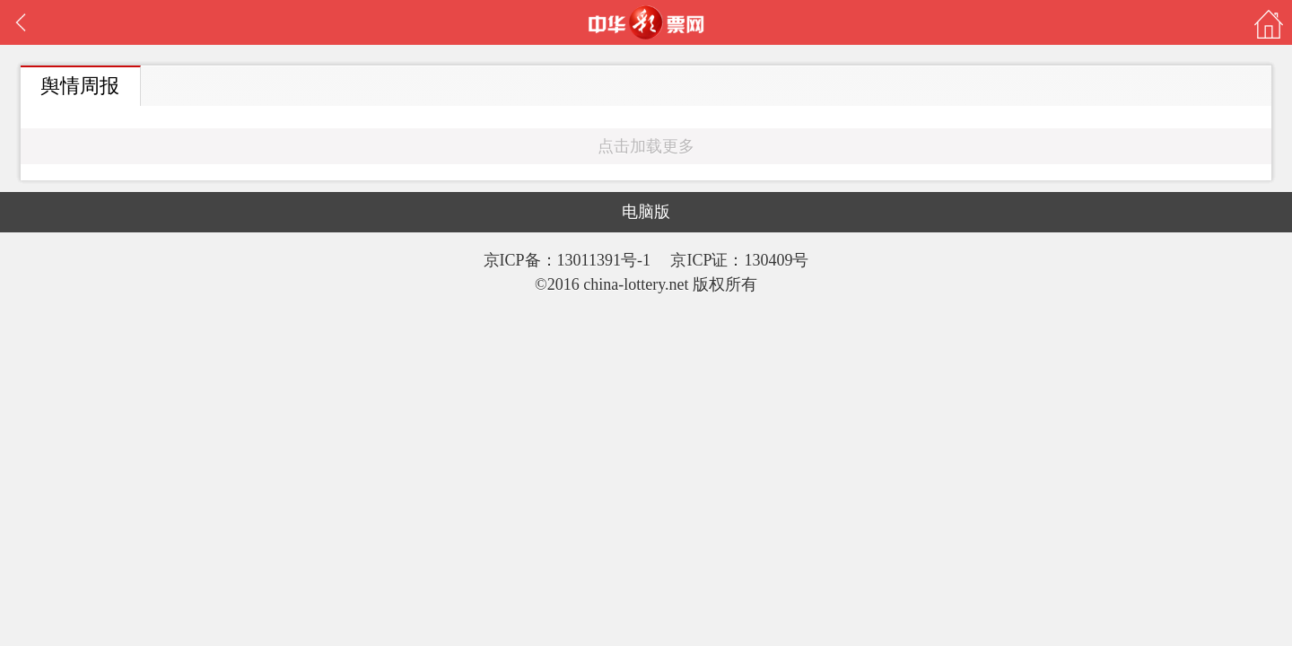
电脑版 (646, 212)
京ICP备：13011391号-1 (569, 260)
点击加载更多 (646, 146)
